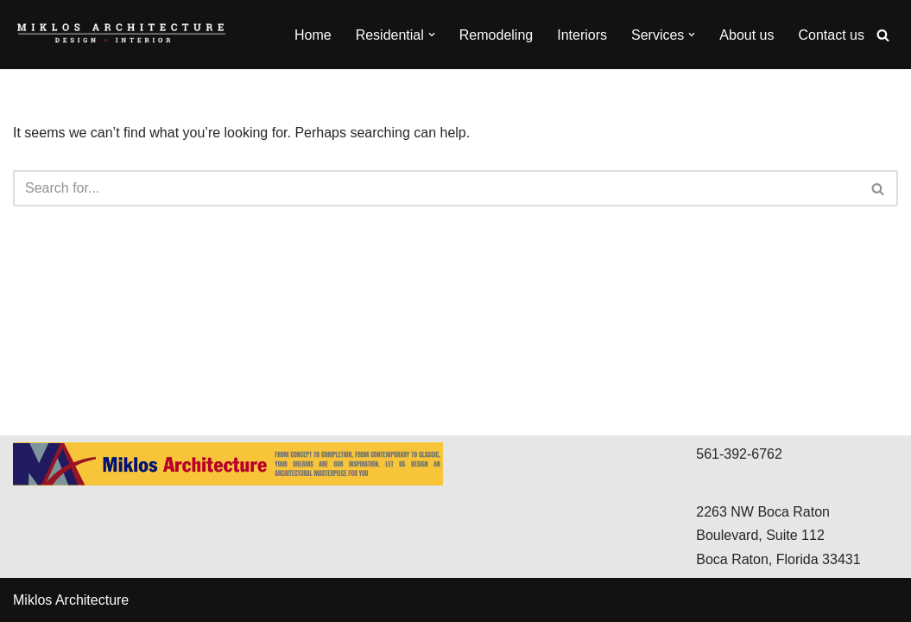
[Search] (882, 35)
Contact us (831, 35)
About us (746, 35)
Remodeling (496, 35)
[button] (431, 34)
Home (313, 35)
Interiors (582, 35)
